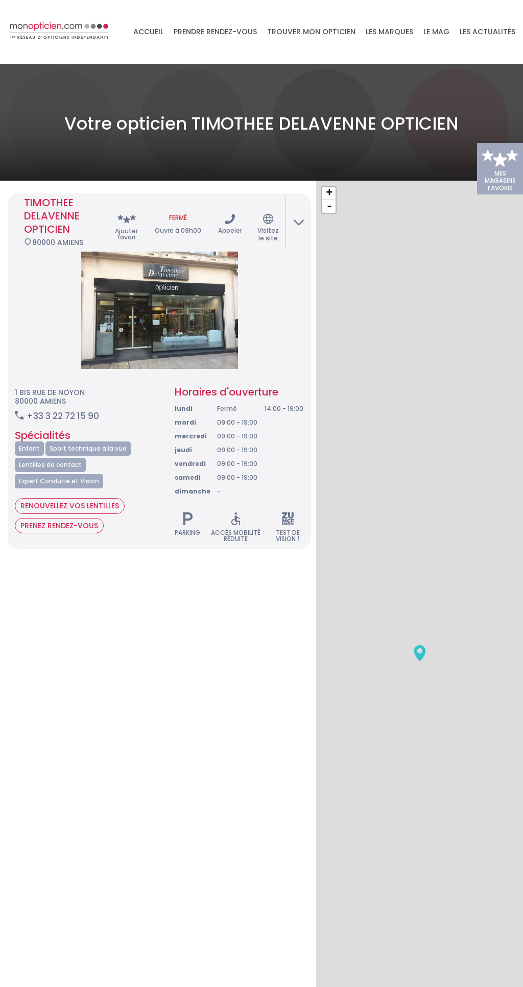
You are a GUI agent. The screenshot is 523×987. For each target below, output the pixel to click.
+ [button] (329, 168)
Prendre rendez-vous (215, 32)
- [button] (329, 181)
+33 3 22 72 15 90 (63, 391)
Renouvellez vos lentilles (69, 481)
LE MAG (436, 32)
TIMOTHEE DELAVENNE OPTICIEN (52, 190)
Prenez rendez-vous (59, 500)
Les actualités (487, 32)
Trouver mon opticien (311, 32)
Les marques (389, 32)
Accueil (148, 32)
